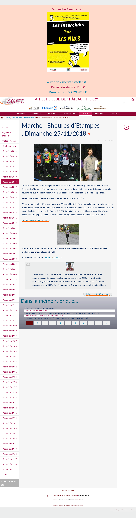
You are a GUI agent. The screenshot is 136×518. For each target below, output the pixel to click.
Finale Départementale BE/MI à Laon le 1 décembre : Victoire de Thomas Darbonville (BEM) (60, 319)
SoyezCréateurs (71, 499)
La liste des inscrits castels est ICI (68, 82)
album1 (48, 257)
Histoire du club (17, 118)
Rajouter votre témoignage (98, 294)
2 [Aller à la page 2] (37, 324)
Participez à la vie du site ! (123, 510)
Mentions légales (83, 496)
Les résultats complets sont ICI (35, 220)
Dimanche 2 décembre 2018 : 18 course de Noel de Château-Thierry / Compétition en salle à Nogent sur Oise (66, 314)
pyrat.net (61, 499)
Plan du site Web (68, 491)
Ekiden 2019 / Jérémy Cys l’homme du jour (41, 308)
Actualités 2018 (29, 118)
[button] (133, 100)
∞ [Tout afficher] (106, 324)
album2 (57, 257)
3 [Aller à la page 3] (45, 324)
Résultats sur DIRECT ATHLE (68, 92)
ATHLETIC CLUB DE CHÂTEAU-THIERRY (66, 99)
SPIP (82, 499)
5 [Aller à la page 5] (60, 324)
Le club (7, 118)
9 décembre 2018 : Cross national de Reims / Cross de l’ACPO (48, 317)
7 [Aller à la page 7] (75, 324)
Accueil (5, 127)
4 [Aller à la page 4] (52, 324)
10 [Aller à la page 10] (99, 324)
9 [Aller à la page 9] (90, 324)
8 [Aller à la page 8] (83, 324)
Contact (5, 474)
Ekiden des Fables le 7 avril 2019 (37, 311)
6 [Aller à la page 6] (68, 324)
